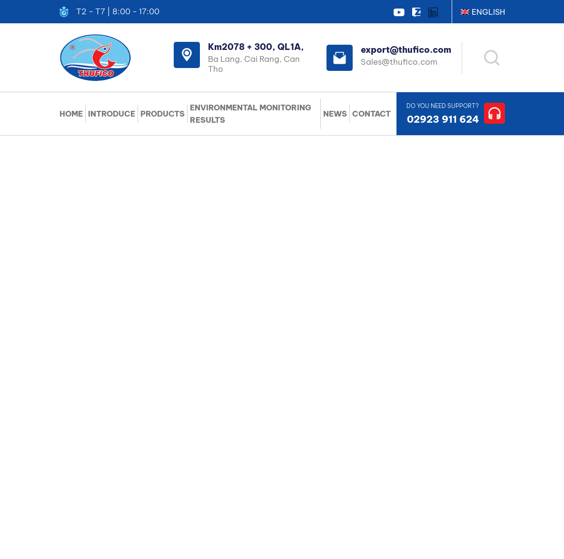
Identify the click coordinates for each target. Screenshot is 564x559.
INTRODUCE (111, 113)
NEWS (335, 113)
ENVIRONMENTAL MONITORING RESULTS (250, 114)
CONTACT (371, 113)
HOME (71, 113)
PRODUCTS (162, 113)
